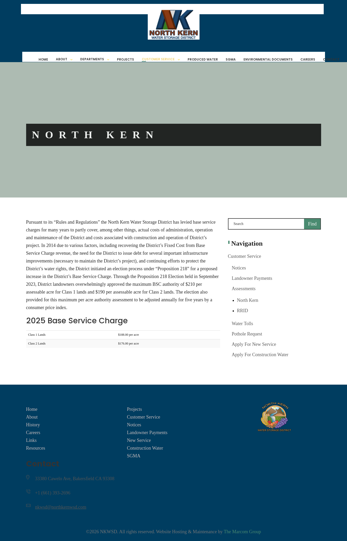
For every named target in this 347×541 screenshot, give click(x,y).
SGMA (231, 59)
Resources (35, 448)
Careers (307, 59)
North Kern (247, 300)
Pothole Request (247, 334)
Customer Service (158, 59)
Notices (239, 267)
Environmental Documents (268, 59)
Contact (331, 59)
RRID (242, 310)
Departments (92, 59)
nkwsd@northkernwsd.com (60, 507)
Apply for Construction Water (260, 354)
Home (43, 59)
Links (31, 440)
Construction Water (145, 448)
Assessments (244, 288)
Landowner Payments (252, 278)
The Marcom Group (242, 531)
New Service (139, 440)
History (33, 424)
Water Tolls (242, 323)
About (61, 59)
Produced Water (203, 59)
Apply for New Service (254, 344)
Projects (125, 59)
